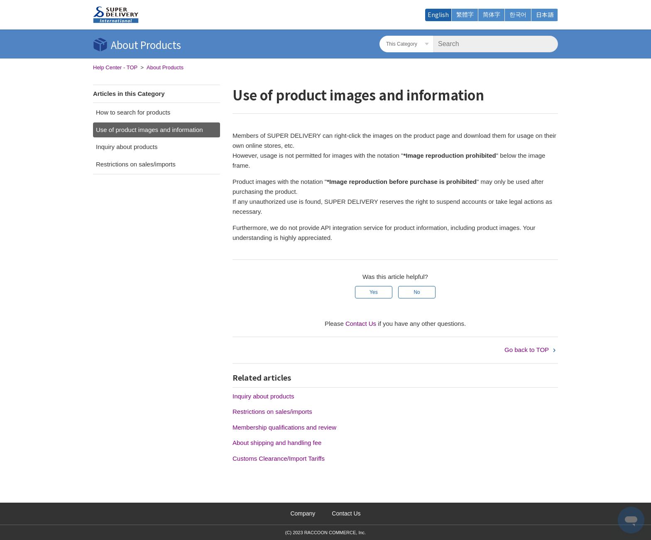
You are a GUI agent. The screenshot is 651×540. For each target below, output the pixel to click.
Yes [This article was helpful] (374, 292)
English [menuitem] (438, 14)
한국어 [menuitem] (517, 14)
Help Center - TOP (115, 67)
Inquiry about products (126, 146)
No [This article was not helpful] (417, 292)
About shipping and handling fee (276, 442)
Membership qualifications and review (284, 427)
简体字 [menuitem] (491, 14)
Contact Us (360, 323)
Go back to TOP (531, 349)
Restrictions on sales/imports (136, 164)
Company (302, 513)
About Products (165, 67)
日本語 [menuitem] (544, 14)
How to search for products (133, 112)
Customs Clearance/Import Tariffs (278, 458)
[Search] (495, 44)
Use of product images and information (149, 129)
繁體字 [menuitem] (465, 14)
